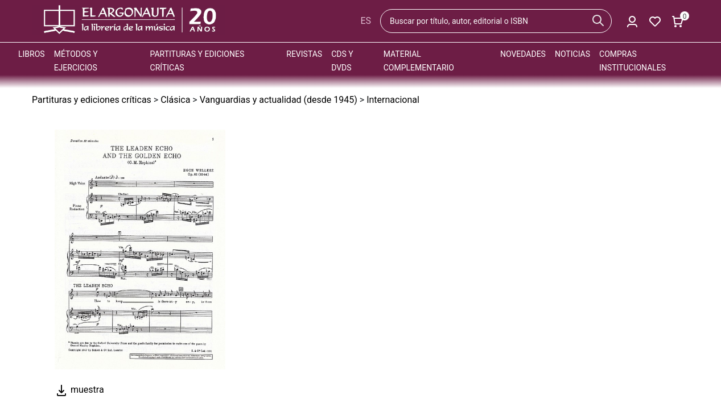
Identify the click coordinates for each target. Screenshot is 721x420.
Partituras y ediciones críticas (91, 99)
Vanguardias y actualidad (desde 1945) (278, 99)
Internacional (392, 99)
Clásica (175, 99)
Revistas (304, 54)
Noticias (572, 54)
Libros (31, 54)
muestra (79, 389)
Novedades (523, 54)
